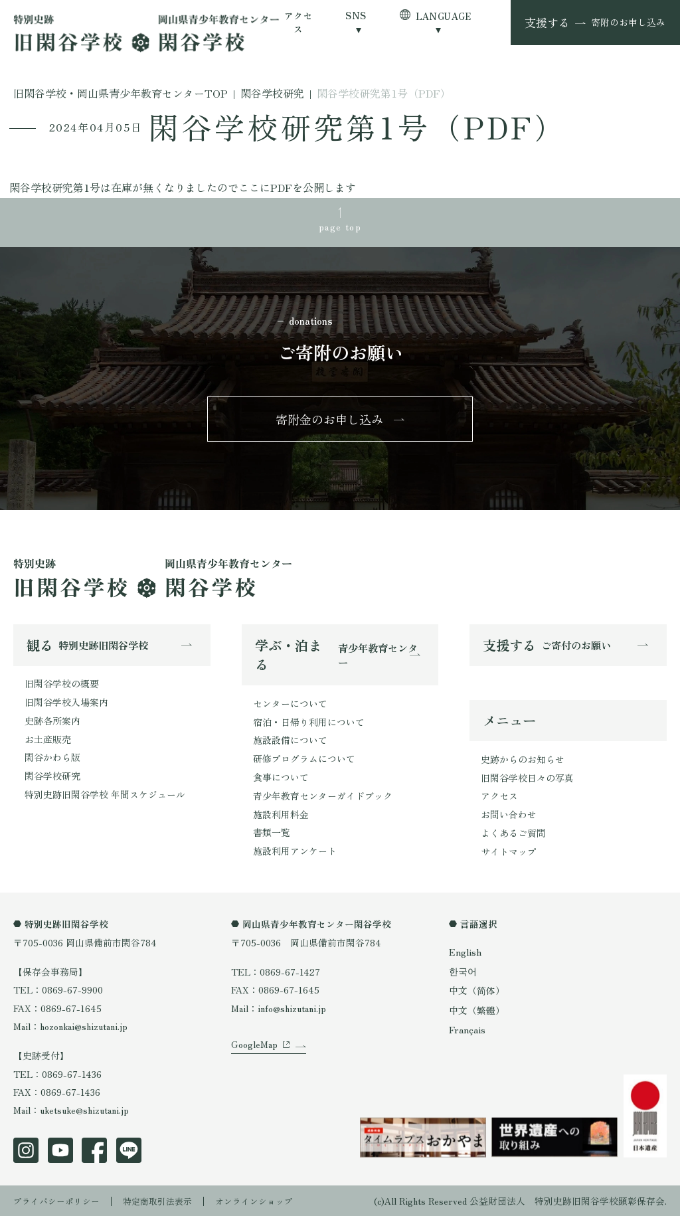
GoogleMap (254, 1062)
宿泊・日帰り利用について (309, 724)
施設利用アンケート (295, 850)
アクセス (298, 22)
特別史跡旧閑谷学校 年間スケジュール (105, 795)
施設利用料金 (281, 815)
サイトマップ (509, 853)
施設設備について (290, 741)
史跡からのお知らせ (522, 762)
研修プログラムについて (304, 760)
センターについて (290, 706)
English (465, 952)
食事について (281, 778)
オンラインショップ (269, 1200)
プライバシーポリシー (59, 1200)
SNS (355, 15)
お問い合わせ (509, 817)
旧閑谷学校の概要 (62, 686)
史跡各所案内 (52, 722)
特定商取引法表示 (166, 1200)
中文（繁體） (477, 1008)
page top (340, 225)
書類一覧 (271, 832)
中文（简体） (477, 990)
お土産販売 (48, 740)
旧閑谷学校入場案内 (66, 704)
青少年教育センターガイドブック (322, 796)
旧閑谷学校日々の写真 (527, 780)
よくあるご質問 (513, 834)
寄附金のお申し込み (330, 421)
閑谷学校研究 (52, 777)
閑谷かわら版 (52, 758)
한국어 (463, 971)
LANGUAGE (443, 16)
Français (467, 1027)
